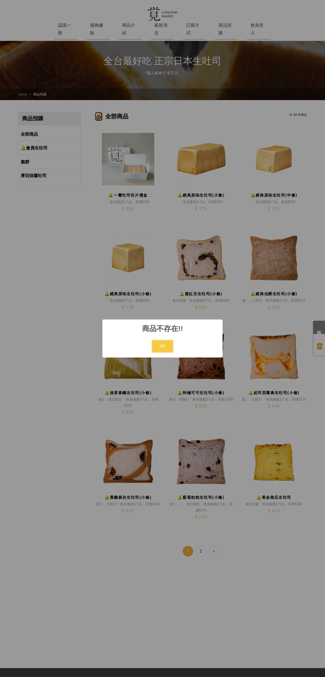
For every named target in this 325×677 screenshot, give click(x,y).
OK (163, 346)
